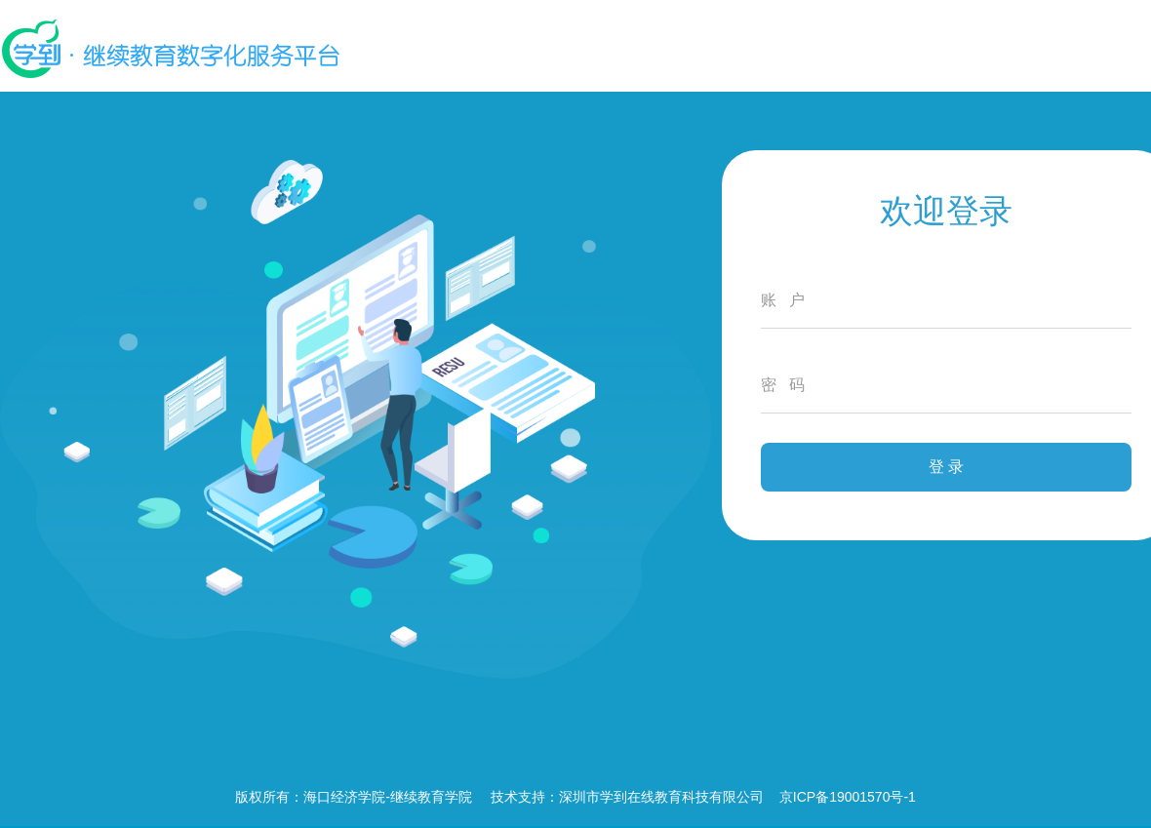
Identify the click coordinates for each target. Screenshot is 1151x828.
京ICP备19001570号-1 (847, 797)
